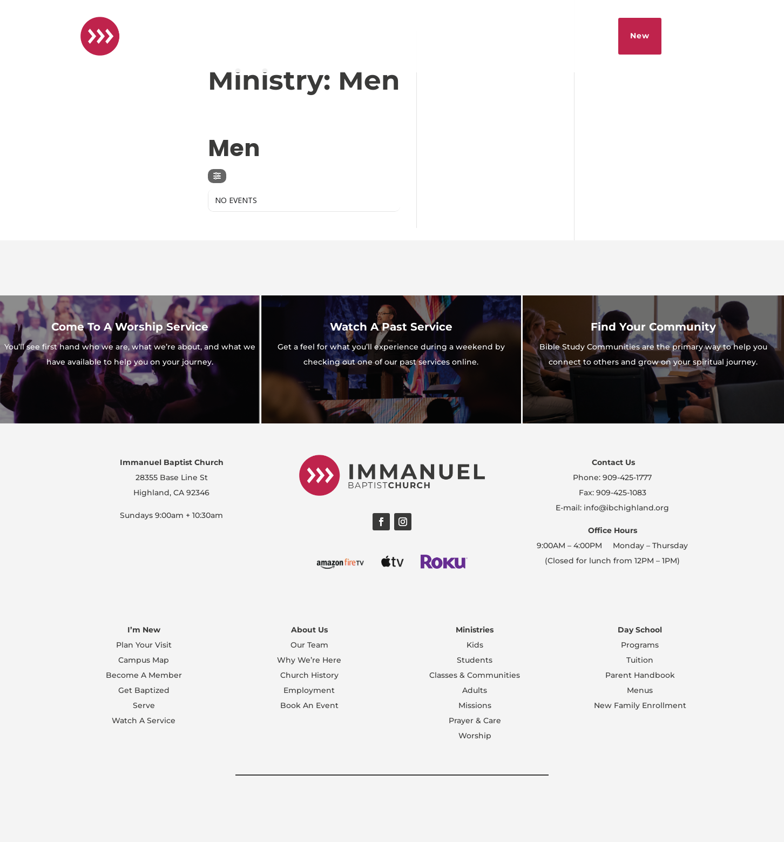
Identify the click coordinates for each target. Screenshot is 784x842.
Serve (144, 705)
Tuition (639, 660)
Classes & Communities (474, 675)
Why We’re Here (309, 660)
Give (594, 36)
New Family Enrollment (640, 705)
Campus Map (143, 660)
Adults (474, 690)
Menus (640, 690)
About (441, 36)
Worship (474, 735)
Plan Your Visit (144, 645)
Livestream (493, 36)
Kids (475, 645)
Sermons (551, 36)
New (640, 36)
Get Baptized (144, 690)
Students (474, 660)
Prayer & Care (475, 720)
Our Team (309, 645)
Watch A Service (143, 720)
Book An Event (309, 705)
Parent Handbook (640, 675)
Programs (640, 645)
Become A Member (144, 675)
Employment (309, 690)
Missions (474, 705)
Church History (309, 675)
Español (396, 36)
